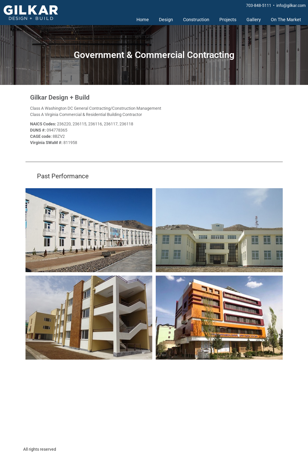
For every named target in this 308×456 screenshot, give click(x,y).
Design (166, 19)
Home (142, 19)
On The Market (286, 19)
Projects (227, 19)
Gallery (253, 19)
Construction (196, 19)
